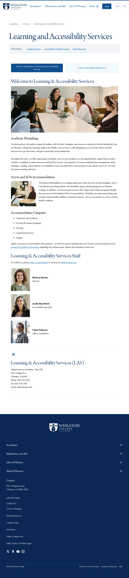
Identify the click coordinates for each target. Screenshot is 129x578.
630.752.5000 (13, 497)
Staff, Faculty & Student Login (18, 543)
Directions (10, 529)
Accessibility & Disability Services (57, 49)
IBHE (121, 566)
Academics (35, 6)
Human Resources (14, 515)
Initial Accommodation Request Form (92, 68)
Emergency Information (109, 566)
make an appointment (38, 262)
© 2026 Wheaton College (15, 566)
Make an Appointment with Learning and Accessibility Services (37, 68)
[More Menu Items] (94, 6)
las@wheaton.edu (68, 262)
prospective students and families (25, 247)
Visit (117, 6)
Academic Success (34, 49)
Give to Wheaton (13, 508)
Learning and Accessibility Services (49, 23)
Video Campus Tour (14, 536)
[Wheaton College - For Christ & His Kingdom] (64, 427)
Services (26, 23)
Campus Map (12, 522)
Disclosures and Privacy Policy (89, 566)
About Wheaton (64, 471)
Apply (107, 6)
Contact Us (11, 503)
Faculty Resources (79, 49)
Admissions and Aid (55, 6)
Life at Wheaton (77, 6)
